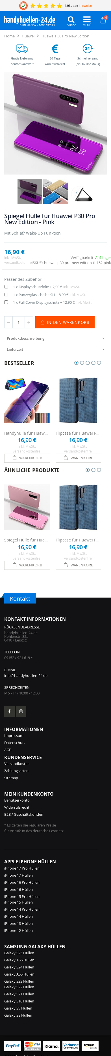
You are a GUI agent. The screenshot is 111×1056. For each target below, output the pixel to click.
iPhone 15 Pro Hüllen (22, 896)
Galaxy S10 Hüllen (19, 1001)
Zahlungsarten (16, 770)
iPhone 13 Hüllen (18, 923)
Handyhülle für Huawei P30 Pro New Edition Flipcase (27, 433)
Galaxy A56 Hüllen (19, 959)
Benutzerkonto (17, 800)
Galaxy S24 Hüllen (19, 967)
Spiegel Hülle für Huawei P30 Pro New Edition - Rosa (27, 540)
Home (9, 36)
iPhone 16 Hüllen (18, 889)
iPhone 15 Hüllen (18, 902)
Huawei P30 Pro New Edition (65, 36)
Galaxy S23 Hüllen (19, 981)
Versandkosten (17, 763)
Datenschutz (14, 742)
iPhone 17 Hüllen (18, 875)
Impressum (13, 735)
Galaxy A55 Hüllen (19, 974)
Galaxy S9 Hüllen (18, 1008)
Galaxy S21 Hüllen (19, 993)
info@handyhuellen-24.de (25, 675)
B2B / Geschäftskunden (23, 814)
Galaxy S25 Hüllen (19, 952)
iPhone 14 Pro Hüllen (22, 909)
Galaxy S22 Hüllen (19, 986)
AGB (7, 749)
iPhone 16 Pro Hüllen (22, 882)
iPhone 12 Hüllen (18, 930)
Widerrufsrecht (16, 807)
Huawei (28, 36)
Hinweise (85, 5)
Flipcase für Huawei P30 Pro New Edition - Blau (78, 433)
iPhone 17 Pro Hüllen (22, 868)
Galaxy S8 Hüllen (18, 1015)
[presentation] (55, 338)
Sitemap (11, 777)
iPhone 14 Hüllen (18, 916)
